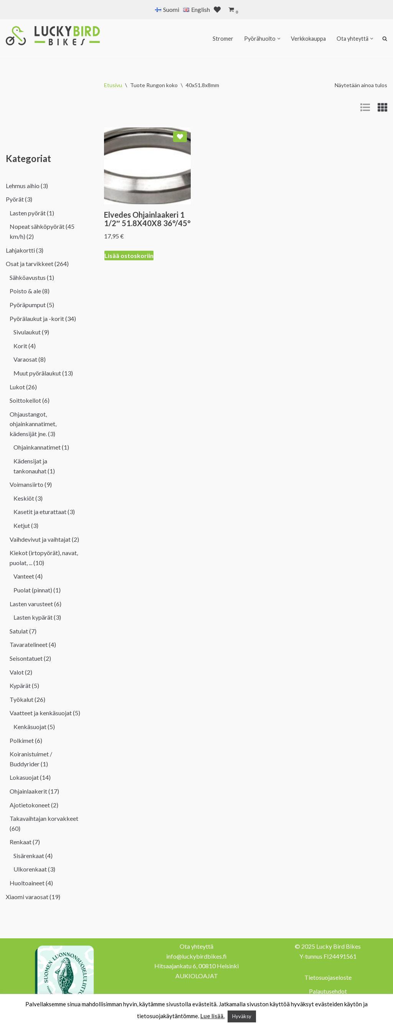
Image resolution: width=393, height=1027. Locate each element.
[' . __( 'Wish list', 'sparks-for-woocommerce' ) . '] (217, 9)
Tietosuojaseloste (328, 977)
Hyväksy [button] (241, 1016)
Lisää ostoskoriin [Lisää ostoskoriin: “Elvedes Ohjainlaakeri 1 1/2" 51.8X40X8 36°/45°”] (129, 255)
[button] (278, 38)
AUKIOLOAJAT (196, 975)
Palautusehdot (328, 991)
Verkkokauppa (308, 38)
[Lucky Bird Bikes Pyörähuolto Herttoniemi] (53, 35)
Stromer (223, 38)
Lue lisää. (212, 1015)
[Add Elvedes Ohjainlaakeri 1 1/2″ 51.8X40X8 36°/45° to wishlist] (180, 136)
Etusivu (113, 85)
